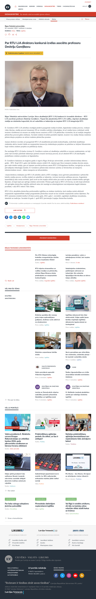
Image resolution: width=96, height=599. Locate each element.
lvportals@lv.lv (38, 571)
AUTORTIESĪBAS (13, 575)
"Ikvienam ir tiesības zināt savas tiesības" (27, 583)
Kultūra (41, 483)
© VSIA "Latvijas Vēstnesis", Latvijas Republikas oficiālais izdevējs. (28, 589)
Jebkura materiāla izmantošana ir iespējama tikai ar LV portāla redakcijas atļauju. (33, 587)
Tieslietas (73, 444)
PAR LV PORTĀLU (13, 568)
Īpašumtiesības (74, 513)
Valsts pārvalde (14, 449)
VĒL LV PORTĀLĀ (11, 408)
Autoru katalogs (77, 543)
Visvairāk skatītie (18, 543)
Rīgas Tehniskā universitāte (15, 26)
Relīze (13, 31)
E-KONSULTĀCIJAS (69, 6)
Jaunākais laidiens (46, 540)
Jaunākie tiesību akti (19, 540)
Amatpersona (20, 225)
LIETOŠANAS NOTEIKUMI (16, 570)
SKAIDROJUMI (23, 6)
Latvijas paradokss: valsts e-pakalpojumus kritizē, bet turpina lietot (78, 257)
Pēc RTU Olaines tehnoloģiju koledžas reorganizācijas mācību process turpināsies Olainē (47, 257)
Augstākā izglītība (49, 280)
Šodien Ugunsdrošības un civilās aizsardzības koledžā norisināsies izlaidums (77, 375)
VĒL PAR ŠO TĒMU (12, 288)
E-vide (78, 262)
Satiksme (12, 486)
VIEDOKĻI (39, 6)
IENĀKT (88, 2)
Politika (42, 441)
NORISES (32, 6)
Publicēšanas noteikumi (77, 203)
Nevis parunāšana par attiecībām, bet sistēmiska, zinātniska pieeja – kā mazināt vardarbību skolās (78, 355)
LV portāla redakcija (37, 568)
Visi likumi (16, 545)
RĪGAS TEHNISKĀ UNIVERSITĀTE (18, 248)
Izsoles (42, 543)
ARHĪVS (20, 9)
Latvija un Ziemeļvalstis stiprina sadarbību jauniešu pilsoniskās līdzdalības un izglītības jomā (46, 395)
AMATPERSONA (10, 298)
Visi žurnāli (76, 545)
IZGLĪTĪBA (8, 296)
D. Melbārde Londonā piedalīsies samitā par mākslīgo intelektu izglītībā (77, 395)
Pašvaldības (13, 509)
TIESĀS (59, 6)
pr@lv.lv (42, 574)
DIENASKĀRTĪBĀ (50, 6)
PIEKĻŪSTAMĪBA (13, 572)
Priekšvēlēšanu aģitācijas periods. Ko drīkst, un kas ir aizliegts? (46, 436)
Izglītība (23, 31)
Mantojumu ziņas (46, 545)
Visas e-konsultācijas (15, 518)
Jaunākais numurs (78, 540)
